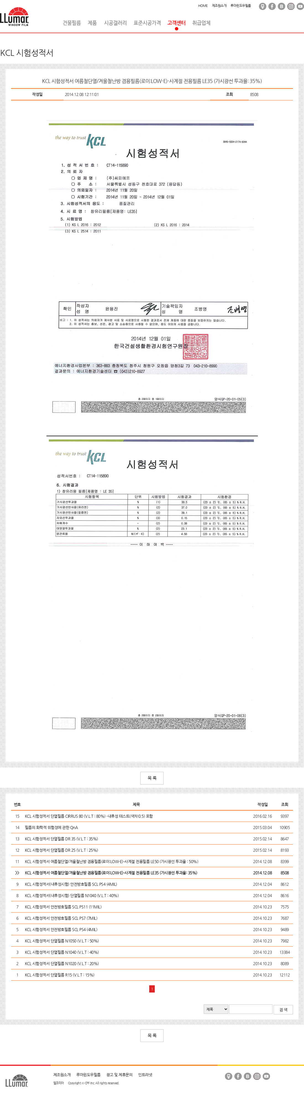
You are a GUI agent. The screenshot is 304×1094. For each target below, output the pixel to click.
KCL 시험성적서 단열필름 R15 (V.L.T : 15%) (60, 975)
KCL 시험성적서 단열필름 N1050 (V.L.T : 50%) (62, 941)
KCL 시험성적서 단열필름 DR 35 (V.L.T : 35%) (61, 839)
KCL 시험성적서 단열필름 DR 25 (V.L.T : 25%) (61, 850)
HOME (203, 5)
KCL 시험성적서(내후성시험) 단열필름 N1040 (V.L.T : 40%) (72, 895)
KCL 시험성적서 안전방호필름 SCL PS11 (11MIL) (63, 907)
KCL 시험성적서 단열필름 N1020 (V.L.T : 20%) (62, 963)
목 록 (152, 778)
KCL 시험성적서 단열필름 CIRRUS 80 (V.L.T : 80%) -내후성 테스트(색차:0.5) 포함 (89, 816)
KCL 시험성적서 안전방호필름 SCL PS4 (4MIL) (61, 929)
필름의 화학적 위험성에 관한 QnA (51, 827)
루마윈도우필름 (240, 5)
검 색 (283, 1009)
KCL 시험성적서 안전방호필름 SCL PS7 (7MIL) (61, 918)
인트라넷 (145, 1074)
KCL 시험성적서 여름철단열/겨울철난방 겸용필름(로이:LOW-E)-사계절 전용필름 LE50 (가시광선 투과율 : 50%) (111, 861)
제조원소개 (219, 5)
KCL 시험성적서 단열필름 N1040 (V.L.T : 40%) (62, 952)
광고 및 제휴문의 (119, 1074)
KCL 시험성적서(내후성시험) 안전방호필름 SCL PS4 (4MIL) (71, 884)
